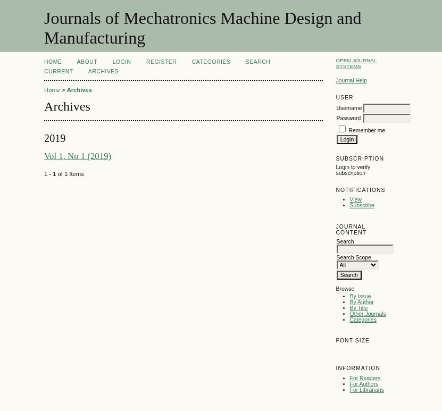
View (356, 200)
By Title (359, 308)
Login (122, 62)
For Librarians (367, 390)
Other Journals (368, 314)
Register (161, 62)
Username (349, 108)
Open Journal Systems (356, 63)
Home (53, 62)
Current (58, 71)
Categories (363, 320)
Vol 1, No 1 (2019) (77, 156)
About (87, 62)
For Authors (364, 384)
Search (258, 62)
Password (349, 118)
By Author (362, 302)
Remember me (366, 130)
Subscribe (362, 205)
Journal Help (351, 80)
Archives (103, 71)
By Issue (360, 296)
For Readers (365, 378)
